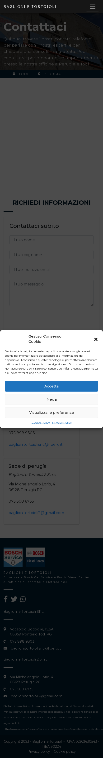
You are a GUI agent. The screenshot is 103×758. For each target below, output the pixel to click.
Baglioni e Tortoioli (30, 7)
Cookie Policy (41, 422)
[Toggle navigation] (92, 6)
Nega (52, 399)
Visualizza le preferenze (51, 412)
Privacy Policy (62, 422)
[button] (96, 339)
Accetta (51, 386)
